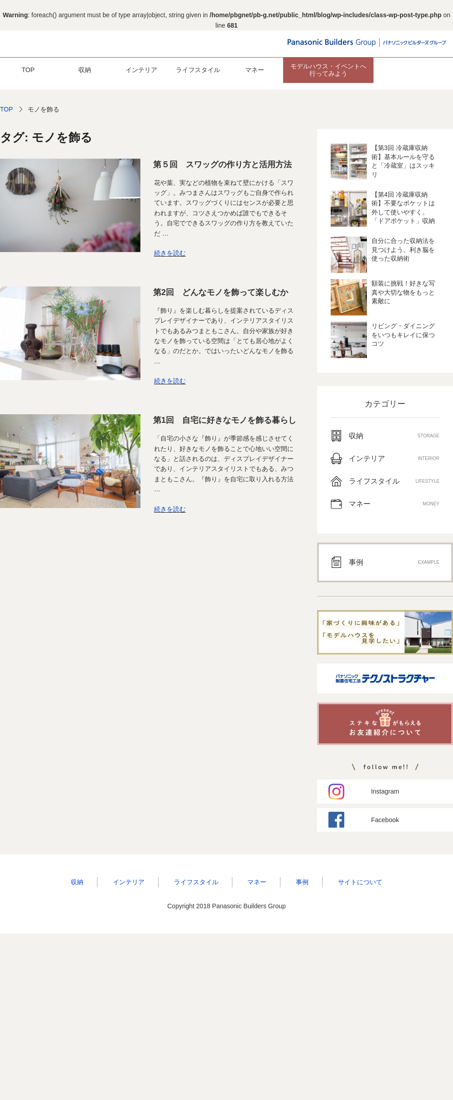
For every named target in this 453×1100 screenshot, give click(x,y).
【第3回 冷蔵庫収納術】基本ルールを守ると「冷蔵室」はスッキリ (403, 161)
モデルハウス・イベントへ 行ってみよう (328, 70)
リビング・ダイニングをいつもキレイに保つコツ (403, 334)
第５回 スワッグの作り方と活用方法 (222, 164)
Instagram (385, 791)
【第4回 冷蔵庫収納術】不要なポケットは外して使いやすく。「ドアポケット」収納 (403, 208)
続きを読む (170, 253)
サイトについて (360, 882)
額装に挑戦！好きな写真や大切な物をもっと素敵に (403, 292)
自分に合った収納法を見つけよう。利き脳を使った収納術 (403, 249)
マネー (254, 69)
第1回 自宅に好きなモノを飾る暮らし (224, 420)
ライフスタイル (198, 69)
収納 (84, 69)
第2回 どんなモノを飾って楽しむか (220, 292)
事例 (302, 882)
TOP (28, 69)
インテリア (141, 69)
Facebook (385, 820)
